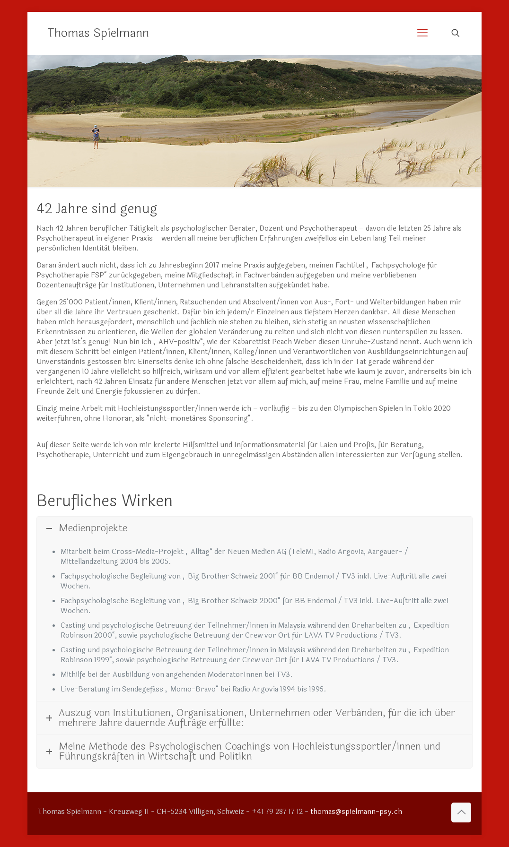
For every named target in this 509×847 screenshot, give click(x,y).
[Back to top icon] (461, 812)
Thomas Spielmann (98, 33)
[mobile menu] (422, 33)
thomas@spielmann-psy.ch (356, 811)
